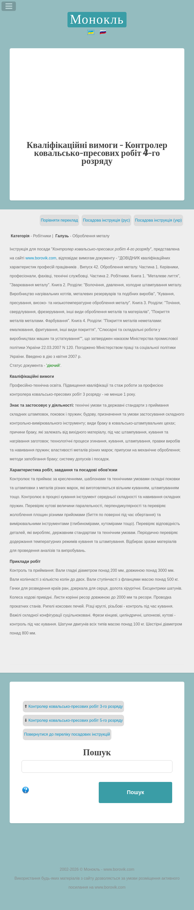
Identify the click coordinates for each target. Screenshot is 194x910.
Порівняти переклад (59, 220)
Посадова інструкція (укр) (158, 220)
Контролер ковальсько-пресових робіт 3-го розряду (76, 706)
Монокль (97, 20)
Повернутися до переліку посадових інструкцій (67, 734)
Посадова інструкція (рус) (106, 220)
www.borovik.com (40, 258)
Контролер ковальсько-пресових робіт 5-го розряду (76, 720)
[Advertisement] (97, 103)
